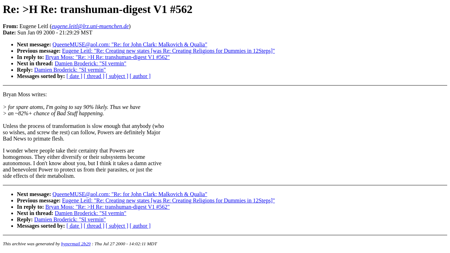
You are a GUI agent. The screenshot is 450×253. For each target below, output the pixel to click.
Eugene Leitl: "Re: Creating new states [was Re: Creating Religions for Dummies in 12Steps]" (168, 51)
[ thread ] (94, 76)
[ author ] (140, 76)
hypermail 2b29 (76, 243)
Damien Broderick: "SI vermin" (91, 63)
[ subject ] (117, 76)
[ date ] (74, 76)
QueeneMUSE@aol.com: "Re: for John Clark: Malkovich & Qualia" (129, 44)
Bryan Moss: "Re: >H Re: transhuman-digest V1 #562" (107, 57)
